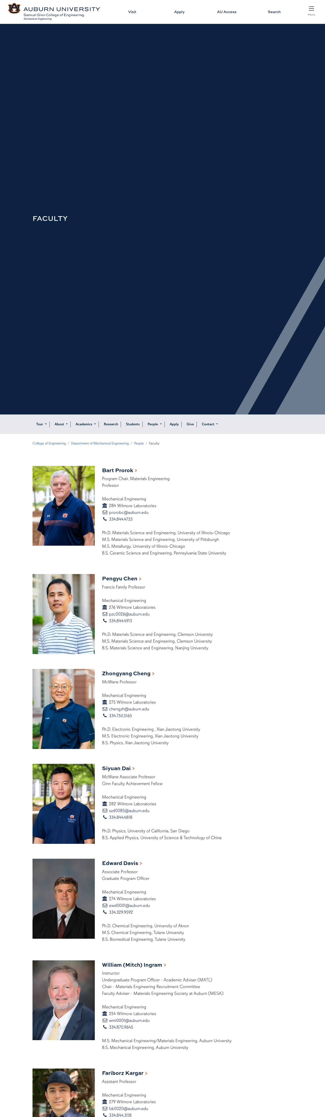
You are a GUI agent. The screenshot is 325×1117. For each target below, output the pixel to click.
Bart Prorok (117, 470)
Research (111, 424)
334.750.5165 (120, 716)
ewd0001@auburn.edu (129, 905)
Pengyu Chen (119, 578)
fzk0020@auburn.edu (128, 1108)
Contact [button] (208, 424)
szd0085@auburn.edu (128, 810)
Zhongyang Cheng (126, 673)
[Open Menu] (311, 11)
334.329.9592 (120, 912)
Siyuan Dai (116, 768)
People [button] (153, 424)
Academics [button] (84, 424)
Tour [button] (40, 424)
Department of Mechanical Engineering (100, 443)
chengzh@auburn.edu (128, 709)
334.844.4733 (120, 519)
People (139, 443)
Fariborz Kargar (123, 1072)
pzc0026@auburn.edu (129, 614)
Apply (179, 11)
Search (274, 11)
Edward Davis (120, 863)
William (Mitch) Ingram (132, 964)
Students (133, 424)
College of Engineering (49, 443)
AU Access (227, 11)
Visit (132, 11)
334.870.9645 (120, 1027)
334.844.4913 (120, 621)
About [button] (60, 424)
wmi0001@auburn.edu (129, 1020)
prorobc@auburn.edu (128, 512)
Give (190, 424)
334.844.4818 (120, 817)
